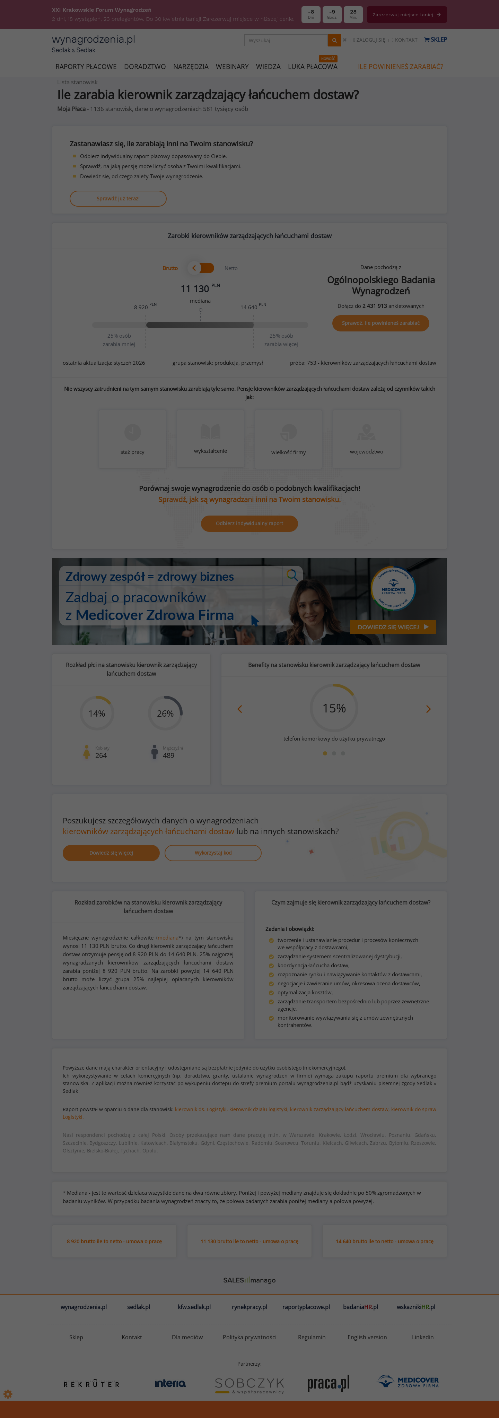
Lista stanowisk (77, 82)
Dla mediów (187, 1337)
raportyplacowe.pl (306, 1307)
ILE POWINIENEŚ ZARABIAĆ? (400, 66)
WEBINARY (232, 66)
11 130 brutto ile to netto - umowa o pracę (249, 1241)
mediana (168, 937)
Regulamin (312, 1337)
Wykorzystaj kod (213, 852)
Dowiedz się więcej (111, 852)
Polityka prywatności (250, 1337)
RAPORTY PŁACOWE (86, 66)
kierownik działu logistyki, (259, 1109)
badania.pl (360, 1307)
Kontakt (405, 39)
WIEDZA (268, 66)
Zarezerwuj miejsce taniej (407, 14)
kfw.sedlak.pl (194, 1307)
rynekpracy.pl (249, 1307)
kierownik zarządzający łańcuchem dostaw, (340, 1109)
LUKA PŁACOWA (313, 66)
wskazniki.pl (416, 1307)
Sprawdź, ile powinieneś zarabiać (381, 323)
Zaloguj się (369, 39)
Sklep (435, 39)
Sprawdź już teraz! (118, 198)
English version (367, 1337)
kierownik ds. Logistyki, (201, 1109)
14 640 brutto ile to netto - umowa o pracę (385, 1241)
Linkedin (423, 1337)
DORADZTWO (145, 66)
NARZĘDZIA (191, 66)
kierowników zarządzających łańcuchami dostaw (148, 831)
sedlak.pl (138, 1307)
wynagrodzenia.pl (84, 1307)
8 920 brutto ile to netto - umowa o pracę (114, 1241)
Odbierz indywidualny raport (249, 523)
